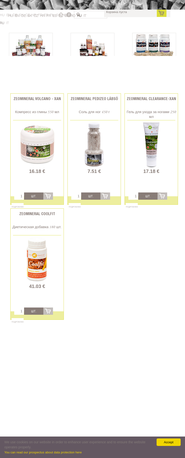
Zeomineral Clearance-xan (151, 98)
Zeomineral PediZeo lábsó (94, 98)
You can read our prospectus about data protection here (43, 452)
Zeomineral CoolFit (37, 214)
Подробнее (18, 206)
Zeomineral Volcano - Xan (37, 98)
